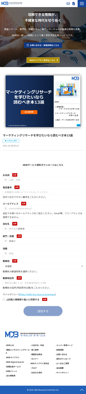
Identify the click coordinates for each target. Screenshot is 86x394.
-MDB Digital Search (14, 362)
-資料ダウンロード (63, 358)
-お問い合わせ (61, 354)
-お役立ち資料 (36, 372)
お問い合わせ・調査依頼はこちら (44, 45)
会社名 (6, 223)
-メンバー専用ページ (64, 345)
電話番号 (7, 187)
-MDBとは (9, 345)
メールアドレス (10, 203)
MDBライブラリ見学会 (39, 363)
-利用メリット (11, 371)
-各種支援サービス (13, 366)
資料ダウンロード (73, 3)
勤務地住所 (8, 278)
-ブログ (33, 368)
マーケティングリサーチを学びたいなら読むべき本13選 (38, 135)
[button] (82, 3)
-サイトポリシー (62, 372)
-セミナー (34, 358)
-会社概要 (60, 368)
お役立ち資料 (12, 140)
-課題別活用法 (36, 354)
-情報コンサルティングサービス (17, 351)
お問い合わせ (68, 3)
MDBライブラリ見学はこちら (42, 60)
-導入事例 (34, 349)
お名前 (6, 175)
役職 (5, 248)
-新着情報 (60, 349)
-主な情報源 (10, 375)
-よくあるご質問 (62, 363)
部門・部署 (8, 236)
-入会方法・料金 (37, 345)
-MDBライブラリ (12, 357)
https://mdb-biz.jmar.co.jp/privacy (37, 294)
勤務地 (6, 261)
